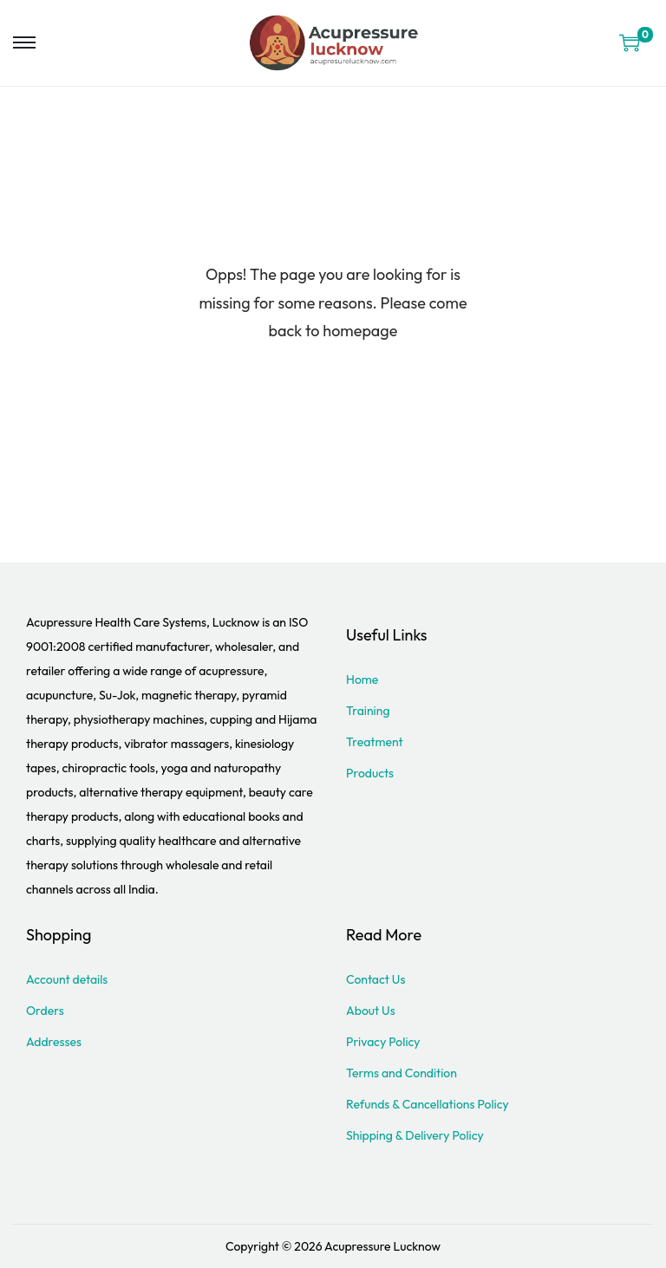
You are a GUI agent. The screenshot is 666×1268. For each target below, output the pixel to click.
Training (368, 711)
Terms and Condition (401, 1073)
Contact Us (375, 979)
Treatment (374, 742)
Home (362, 679)
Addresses (54, 1042)
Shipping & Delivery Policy (415, 1135)
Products (370, 773)
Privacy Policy (383, 1042)
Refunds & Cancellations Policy (427, 1104)
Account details (67, 979)
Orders (45, 1010)
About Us (370, 1010)
